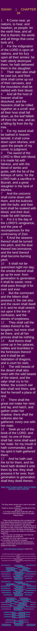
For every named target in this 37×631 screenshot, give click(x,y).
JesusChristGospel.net (29, 592)
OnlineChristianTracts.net (24, 616)
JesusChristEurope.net (31, 581)
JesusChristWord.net (6, 592)
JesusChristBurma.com (6, 602)
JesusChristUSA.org (10, 567)
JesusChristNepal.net (5, 588)
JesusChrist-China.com (22, 605)
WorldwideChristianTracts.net (18, 617)
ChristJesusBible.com (18, 609)
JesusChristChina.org (23, 569)
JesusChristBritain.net (20, 582)
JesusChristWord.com (6, 608)
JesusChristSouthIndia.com (21, 604)
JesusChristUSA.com (10, 600)
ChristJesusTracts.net (18, 620)
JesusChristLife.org (7, 578)
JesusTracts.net (28, 594)
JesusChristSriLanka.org (20, 572)
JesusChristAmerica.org (23, 567)
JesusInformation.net (18, 594)
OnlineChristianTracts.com (24, 612)
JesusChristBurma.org (31, 571)
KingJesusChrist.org (18, 625)
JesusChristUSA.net (10, 583)
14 (2, 366)
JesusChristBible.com (17, 608)
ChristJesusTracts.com (10, 619)
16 (2, 429)
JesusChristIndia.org (18, 571)
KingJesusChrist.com (6, 625)
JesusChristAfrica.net (5, 585)
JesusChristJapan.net (20, 586)
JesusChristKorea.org (12, 570)
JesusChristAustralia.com (19, 607)
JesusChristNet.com (26, 601)
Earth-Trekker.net (19, 591)
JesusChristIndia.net (18, 588)
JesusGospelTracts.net (19, 623)
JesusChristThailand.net (18, 590)
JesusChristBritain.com (26, 599)
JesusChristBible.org (17, 576)
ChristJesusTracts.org (23, 619)
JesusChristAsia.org (18, 565)
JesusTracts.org (28, 578)
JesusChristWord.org (6, 576)
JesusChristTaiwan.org (6, 573)
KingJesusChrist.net (30, 625)
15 (2, 400)
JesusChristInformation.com (12, 601)
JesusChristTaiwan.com (6, 606)
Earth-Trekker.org (19, 574)
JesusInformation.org (18, 578)
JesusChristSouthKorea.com (21, 602)
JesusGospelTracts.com (10, 622)
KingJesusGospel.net (18, 593)
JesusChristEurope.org (31, 565)
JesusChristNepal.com (6, 604)
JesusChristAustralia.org (30, 573)
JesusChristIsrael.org (5, 565)
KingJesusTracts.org (18, 624)
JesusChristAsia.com (23, 597)
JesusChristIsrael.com (11, 597)
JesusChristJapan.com (31, 606)
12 (2, 322)
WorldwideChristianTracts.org (18, 615)
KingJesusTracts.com (6, 624)
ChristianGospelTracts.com (9, 612)
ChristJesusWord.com (29, 608)
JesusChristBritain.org (20, 566)
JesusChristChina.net (18, 585)
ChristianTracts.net (18, 595)
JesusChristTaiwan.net (6, 590)
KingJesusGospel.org (18, 577)
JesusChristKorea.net (31, 585)
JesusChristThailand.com (18, 606)
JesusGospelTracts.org (24, 622)
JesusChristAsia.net (18, 581)
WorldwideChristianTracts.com (18, 613)
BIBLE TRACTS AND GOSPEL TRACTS (15, 487)
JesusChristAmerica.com (23, 600)
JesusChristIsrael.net (5, 581)
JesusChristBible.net (17, 592)
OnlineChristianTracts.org (24, 614)
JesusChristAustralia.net (30, 590)
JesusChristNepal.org (5, 571)
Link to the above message (13, 549)
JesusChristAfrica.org (10, 569)
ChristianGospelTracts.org (9, 614)
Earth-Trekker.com (23, 603)
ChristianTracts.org (18, 579)
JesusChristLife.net (26, 584)
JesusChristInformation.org (12, 568)
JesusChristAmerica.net (23, 583)
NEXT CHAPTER (23, 489)
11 (2, 293)
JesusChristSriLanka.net (20, 589)
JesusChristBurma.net (31, 588)
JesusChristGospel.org (29, 576)
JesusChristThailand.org (18, 573)
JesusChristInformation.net (12, 584)
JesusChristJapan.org (25, 570)
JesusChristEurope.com (11, 599)
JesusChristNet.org (26, 568)
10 (2, 263)
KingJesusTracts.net (31, 624)
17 (2, 458)
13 (2, 341)
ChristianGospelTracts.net (9, 616)
